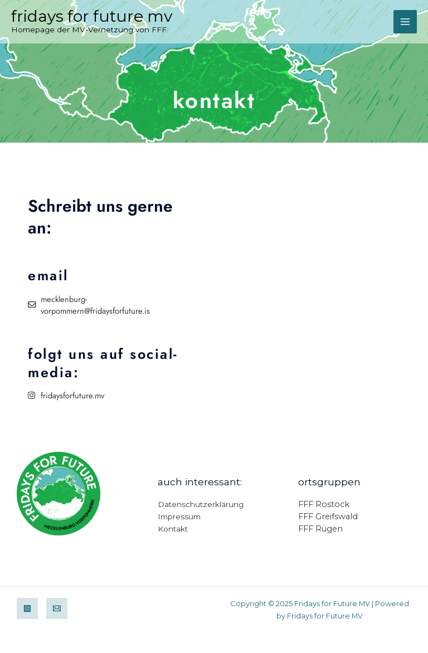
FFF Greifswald (328, 516)
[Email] (56, 608)
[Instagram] (27, 608)
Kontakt (173, 528)
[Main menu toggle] (405, 21)
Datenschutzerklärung (201, 504)
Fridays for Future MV (91, 16)
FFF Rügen (320, 529)
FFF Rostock (323, 504)
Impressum (179, 516)
